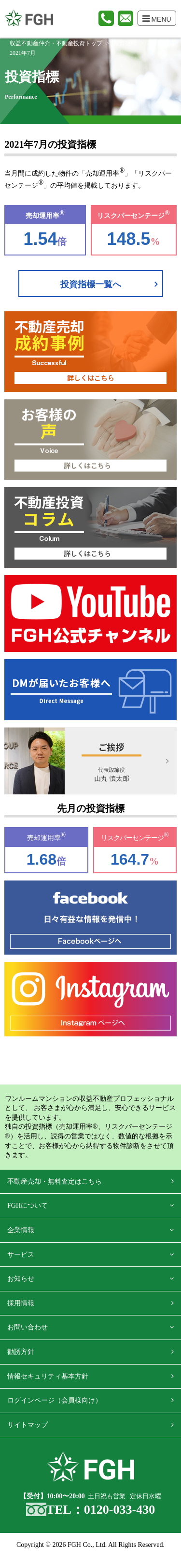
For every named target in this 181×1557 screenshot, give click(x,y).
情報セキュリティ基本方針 (47, 1376)
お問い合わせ (27, 1327)
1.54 (40, 239)
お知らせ (20, 1278)
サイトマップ (27, 1425)
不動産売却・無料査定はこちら (54, 1181)
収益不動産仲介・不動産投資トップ (56, 43)
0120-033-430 (119, 1510)
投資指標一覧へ (90, 284)
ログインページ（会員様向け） (54, 1400)
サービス (20, 1254)
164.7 (130, 859)
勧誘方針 (20, 1351)
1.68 (41, 859)
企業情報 (20, 1230)
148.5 (129, 239)
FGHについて (27, 1205)
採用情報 (20, 1303)
